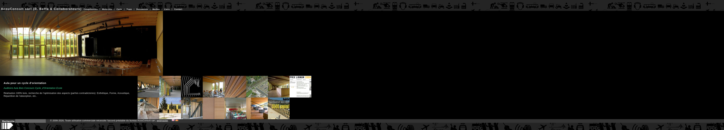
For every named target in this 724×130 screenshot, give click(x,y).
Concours (29, 88)
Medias (156, 9)
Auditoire (8, 88)
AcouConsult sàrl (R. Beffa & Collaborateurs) (41, 9)
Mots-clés (107, 9)
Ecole (59, 88)
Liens (167, 9)
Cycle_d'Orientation (45, 88)
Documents (142, 9)
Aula (16, 88)
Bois (21, 88)
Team (129, 9)
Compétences (91, 9)
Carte (119, 9)
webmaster (162, 120)
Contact (178, 9)
